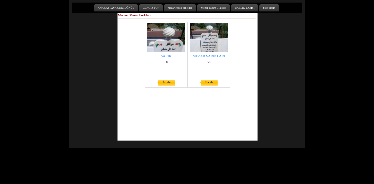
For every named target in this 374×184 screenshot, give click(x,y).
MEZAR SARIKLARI (209, 56)
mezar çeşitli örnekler (180, 7)
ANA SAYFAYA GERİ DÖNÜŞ (116, 7)
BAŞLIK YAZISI (244, 7)
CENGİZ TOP (151, 7)
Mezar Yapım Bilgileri (213, 7)
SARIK (166, 56)
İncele (166, 82)
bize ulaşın (269, 7)
